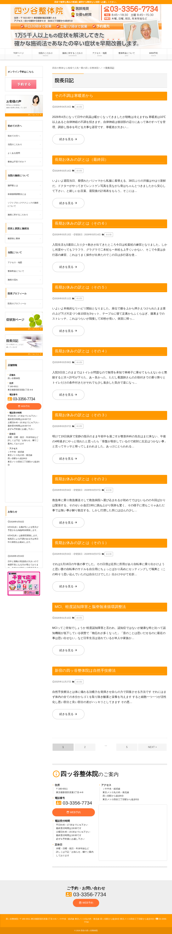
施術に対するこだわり (72, 54)
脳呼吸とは (13, 185)
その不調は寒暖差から (74, 95)
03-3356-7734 (74, 802)
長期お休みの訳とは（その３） (82, 415)
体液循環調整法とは (17, 194)
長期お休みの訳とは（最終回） (81, 159)
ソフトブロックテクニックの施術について (23, 204)
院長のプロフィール (17, 303)
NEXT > (152, 747)
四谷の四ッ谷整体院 (89, 930)
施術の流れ (13, 280)
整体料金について (126, 54)
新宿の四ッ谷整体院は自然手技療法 (85, 670)
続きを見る (68, 139)
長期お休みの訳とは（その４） (82, 351)
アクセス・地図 (99, 54)
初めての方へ (14, 136)
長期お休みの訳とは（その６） (82, 223)
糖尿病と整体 (14, 238)
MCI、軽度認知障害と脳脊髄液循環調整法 (90, 607)
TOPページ (18, 54)
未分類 (79, 107)
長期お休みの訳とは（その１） (82, 543)
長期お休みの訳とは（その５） (82, 287)
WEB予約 (153, 54)
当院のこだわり (45, 54)
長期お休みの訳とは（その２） (82, 479)
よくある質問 (14, 153)
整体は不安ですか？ (17, 161)
